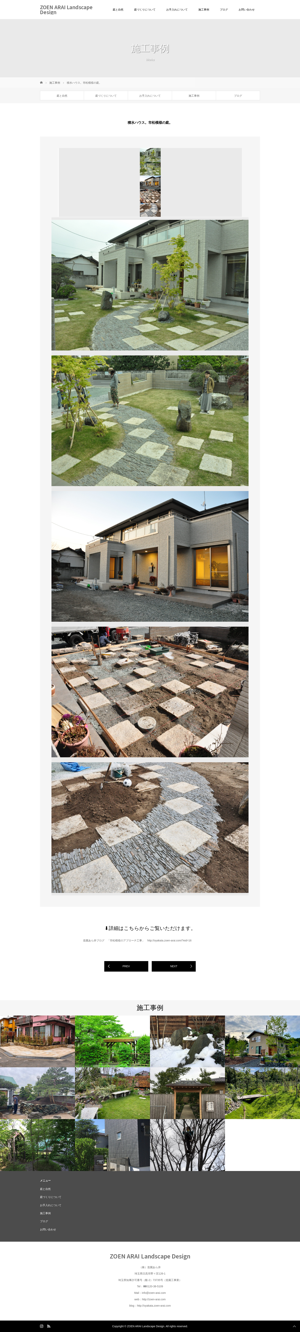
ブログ (224, 9)
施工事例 (203, 9)
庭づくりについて (145, 9)
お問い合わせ (247, 9)
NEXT (173, 966)
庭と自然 (118, 9)
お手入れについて (177, 9)
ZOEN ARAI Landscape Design (66, 10)
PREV (126, 966)
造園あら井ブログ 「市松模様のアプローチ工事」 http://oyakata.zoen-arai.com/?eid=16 (137, 940)
